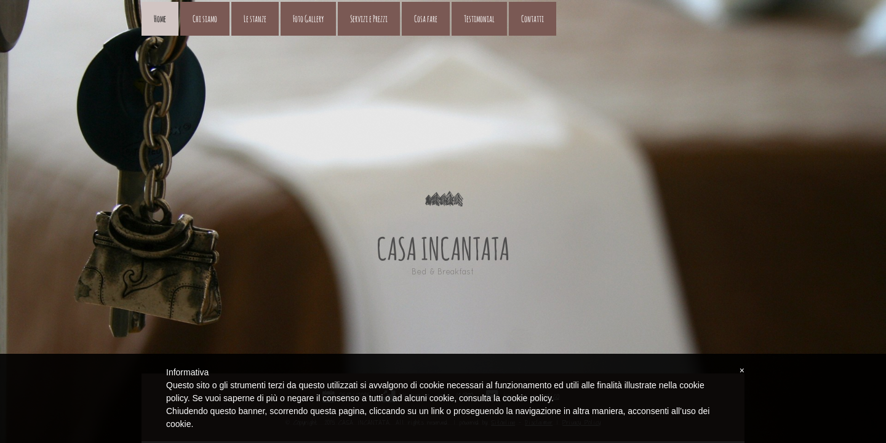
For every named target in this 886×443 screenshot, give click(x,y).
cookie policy (527, 398)
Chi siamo (205, 19)
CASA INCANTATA (443, 248)
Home (160, 19)
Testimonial (479, 19)
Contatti (532, 19)
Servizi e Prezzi (369, 19)
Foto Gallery (308, 19)
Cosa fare (425, 19)
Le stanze (255, 19)
